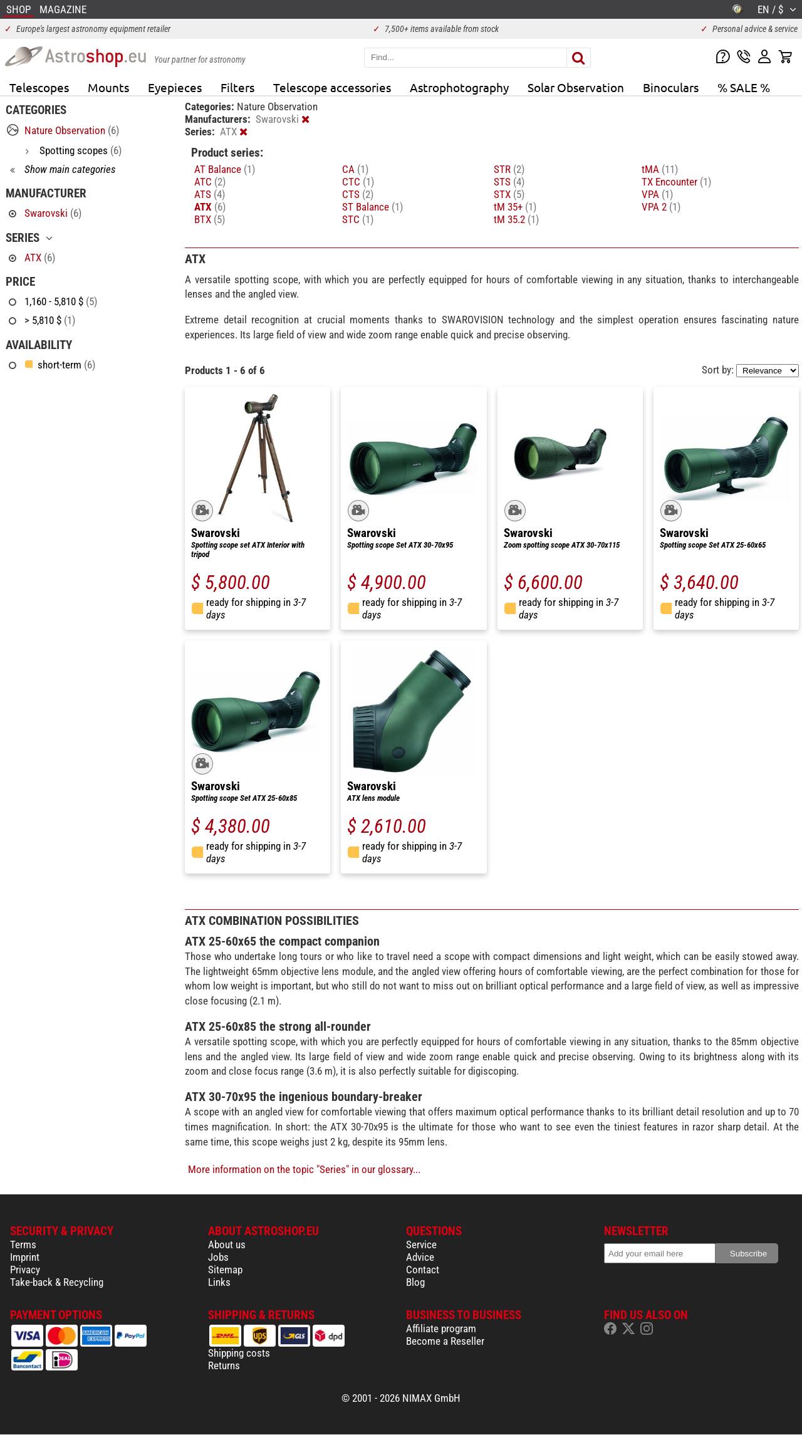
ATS (209, 194)
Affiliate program (441, 1328)
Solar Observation (576, 87)
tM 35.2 (516, 219)
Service (421, 1244)
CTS (357, 194)
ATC (210, 181)
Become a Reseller (445, 1341)
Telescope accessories (332, 87)
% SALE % (743, 87)
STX (509, 194)
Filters (237, 87)
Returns (224, 1365)
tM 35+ (515, 207)
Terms (23, 1244)
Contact (422, 1269)
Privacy (25, 1269)
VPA (657, 194)
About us (227, 1244)
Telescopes (39, 87)
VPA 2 (661, 207)
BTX (209, 219)
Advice (420, 1257)
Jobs (218, 1257)
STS (509, 181)
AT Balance (224, 169)
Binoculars (671, 87)
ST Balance (372, 207)
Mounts (108, 87)
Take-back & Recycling (56, 1282)
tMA (660, 169)
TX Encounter (676, 181)
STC (357, 219)
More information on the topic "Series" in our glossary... (304, 1169)
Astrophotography (459, 87)
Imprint (24, 1257)
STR (509, 169)
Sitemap (225, 1269)
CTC (358, 181)
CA (355, 169)
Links (219, 1282)
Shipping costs (239, 1353)
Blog (415, 1282)
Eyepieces (175, 87)
